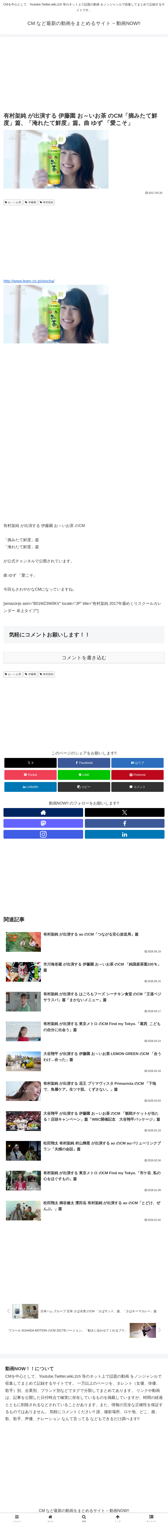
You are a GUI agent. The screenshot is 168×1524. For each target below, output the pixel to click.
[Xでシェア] (30, 763)
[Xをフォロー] (124, 812)
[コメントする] (137, 787)
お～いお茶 (13, 202)
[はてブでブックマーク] (137, 763)
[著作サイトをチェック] (43, 812)
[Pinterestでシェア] (137, 775)
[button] (84, 787)
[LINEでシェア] (84, 775)
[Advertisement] (84, 74)
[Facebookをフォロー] (124, 823)
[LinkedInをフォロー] (124, 834)
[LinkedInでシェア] (30, 787)
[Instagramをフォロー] (43, 834)
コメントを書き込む (84, 657)
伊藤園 (30, 202)
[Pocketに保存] (30, 775)
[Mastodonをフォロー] (43, 823)
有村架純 (47, 202)
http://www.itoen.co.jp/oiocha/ (29, 281)
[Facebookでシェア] (84, 763)
